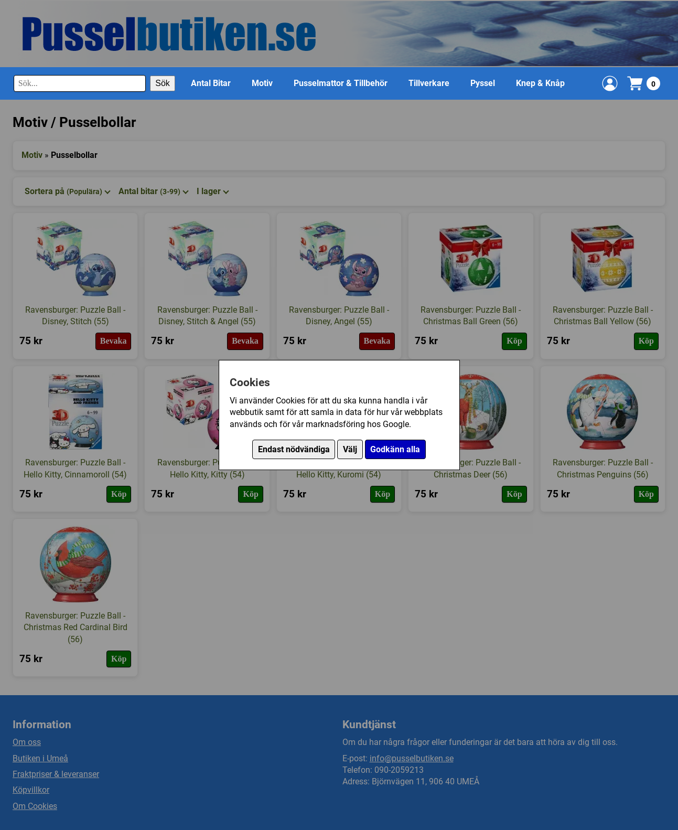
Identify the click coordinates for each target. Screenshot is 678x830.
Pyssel (482, 83)
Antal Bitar (211, 83)
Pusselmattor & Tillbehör (341, 83)
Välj (350, 449)
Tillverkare (428, 83)
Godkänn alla (395, 449)
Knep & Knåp (540, 83)
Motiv (262, 83)
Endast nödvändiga (294, 449)
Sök (162, 83)
